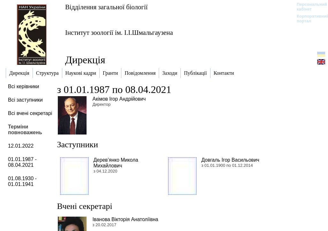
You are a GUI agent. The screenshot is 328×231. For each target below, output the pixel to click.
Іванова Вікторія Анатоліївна (125, 219)
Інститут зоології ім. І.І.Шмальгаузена (119, 32)
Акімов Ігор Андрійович (119, 99)
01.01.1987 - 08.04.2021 (22, 162)
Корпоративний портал (309, 18)
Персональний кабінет (309, 7)
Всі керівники (23, 86)
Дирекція (85, 59)
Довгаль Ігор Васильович (230, 160)
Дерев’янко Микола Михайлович (116, 162)
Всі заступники (25, 100)
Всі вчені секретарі (30, 113)
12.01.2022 (21, 146)
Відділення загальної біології (106, 7)
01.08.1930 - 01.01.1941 (22, 181)
